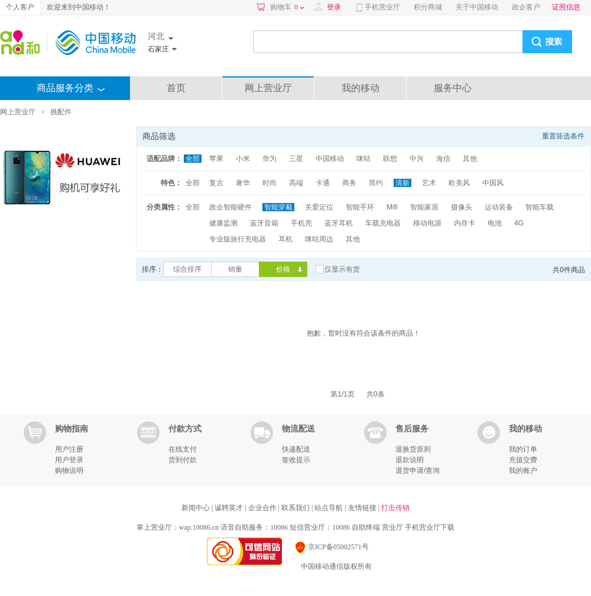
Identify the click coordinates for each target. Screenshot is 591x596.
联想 (390, 158)
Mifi (392, 207)
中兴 (417, 158)
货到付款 (182, 460)
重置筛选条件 (563, 136)
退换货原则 (413, 449)
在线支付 (182, 449)
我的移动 (360, 88)
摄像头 (461, 207)
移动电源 (427, 223)
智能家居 (424, 207)
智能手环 (360, 207)
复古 (216, 183)
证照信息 (566, 7)
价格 (283, 269)
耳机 (285, 239)
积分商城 (428, 7)
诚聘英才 (230, 508)
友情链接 (363, 508)
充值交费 (523, 460)
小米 (243, 158)
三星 (296, 158)
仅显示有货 (342, 269)
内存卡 (464, 223)
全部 (193, 158)
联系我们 (296, 508)
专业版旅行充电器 (237, 239)
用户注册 (69, 449)
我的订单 (523, 449)
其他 (470, 158)
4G (519, 223)
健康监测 (223, 223)
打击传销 (395, 508)
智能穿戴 (278, 207)
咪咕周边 (319, 239)
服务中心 (453, 88)
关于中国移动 (477, 7)
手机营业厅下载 (429, 527)
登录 (334, 7)
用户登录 (69, 460)
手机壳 (301, 223)
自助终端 (366, 527)
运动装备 (499, 207)
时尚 (269, 183)
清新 (402, 183)
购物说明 (69, 470)
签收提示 (296, 460)
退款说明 (409, 460)
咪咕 (363, 158)
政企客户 (526, 7)
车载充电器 (383, 223)
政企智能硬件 (230, 207)
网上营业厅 (268, 88)
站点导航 (329, 508)
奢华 (243, 183)
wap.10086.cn (199, 527)
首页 (176, 88)
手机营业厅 (382, 7)
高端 (296, 183)
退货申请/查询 (417, 470)
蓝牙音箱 (264, 223)
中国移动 (330, 158)
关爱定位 (319, 207)
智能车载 (539, 207)
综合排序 (187, 269)
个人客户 (20, 7)
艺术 (429, 183)
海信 (443, 158)
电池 (495, 223)
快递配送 (296, 449)
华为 (269, 158)
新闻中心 (196, 508)
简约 (376, 183)
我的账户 (523, 470)
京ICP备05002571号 (331, 547)
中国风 (493, 183)
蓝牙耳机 (338, 223)
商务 (349, 183)
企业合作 (263, 508)
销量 (235, 269)
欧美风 (459, 183)
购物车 (287, 7)
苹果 (216, 158)
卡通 (323, 183)
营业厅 (392, 527)
